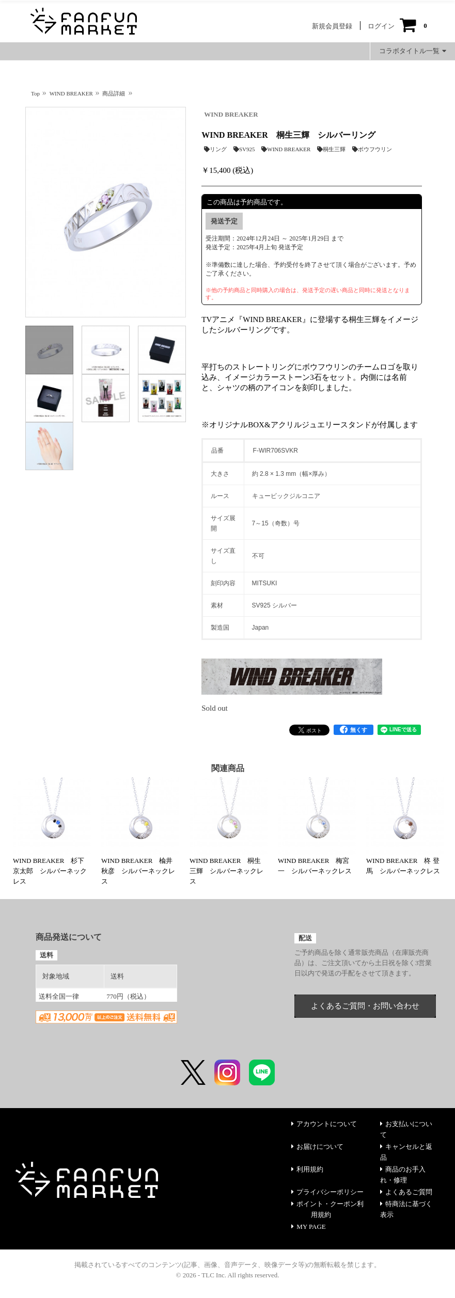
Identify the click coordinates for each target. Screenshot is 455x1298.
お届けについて (317, 1146)
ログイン (381, 26)
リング (215, 149)
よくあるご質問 (406, 1192)
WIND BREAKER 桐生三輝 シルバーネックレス (226, 871)
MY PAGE (308, 1226)
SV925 (244, 149)
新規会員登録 (332, 26)
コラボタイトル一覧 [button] (412, 51)
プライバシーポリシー (327, 1192)
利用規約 (307, 1169)
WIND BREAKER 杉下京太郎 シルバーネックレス (50, 871)
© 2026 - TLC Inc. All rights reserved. (227, 1275)
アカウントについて (324, 1124)
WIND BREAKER (231, 114)
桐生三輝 (331, 149)
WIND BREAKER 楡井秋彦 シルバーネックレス (138, 871)
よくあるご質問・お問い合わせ (365, 1006)
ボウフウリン (372, 149)
